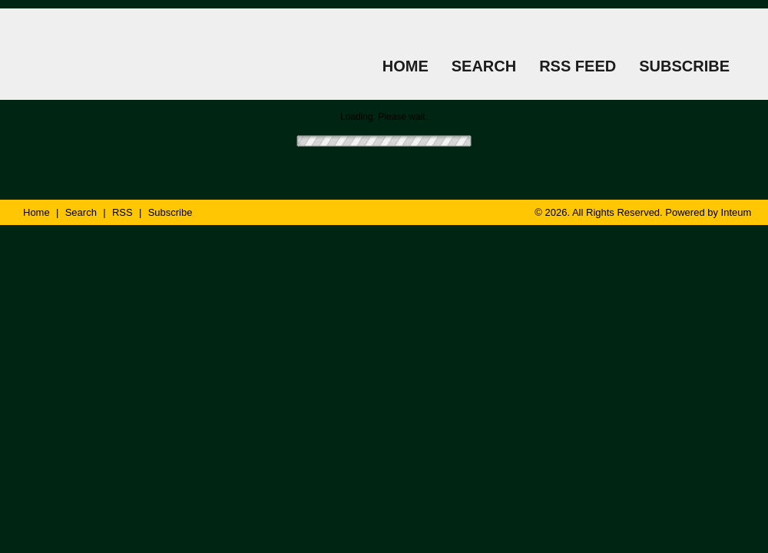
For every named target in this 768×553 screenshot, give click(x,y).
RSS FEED (577, 66)
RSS (122, 212)
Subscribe (170, 212)
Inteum (736, 212)
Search (81, 212)
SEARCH (484, 66)
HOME (405, 66)
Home (36, 212)
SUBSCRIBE (684, 66)
